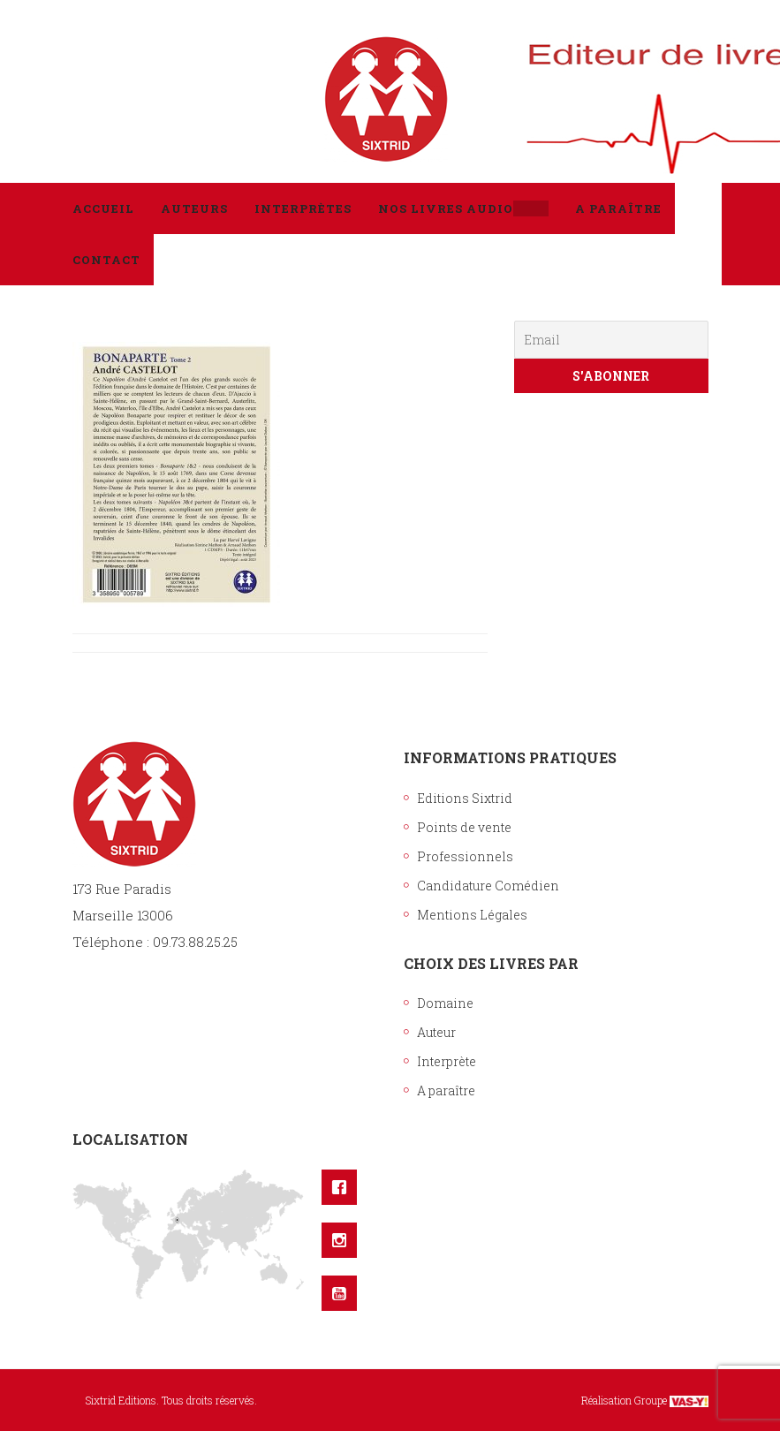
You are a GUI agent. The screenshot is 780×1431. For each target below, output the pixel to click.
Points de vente (464, 827)
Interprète (446, 1061)
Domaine (445, 1003)
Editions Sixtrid (464, 798)
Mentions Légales (472, 914)
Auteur (436, 1032)
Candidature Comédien (488, 885)
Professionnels (465, 856)
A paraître (446, 1090)
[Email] (611, 340)
